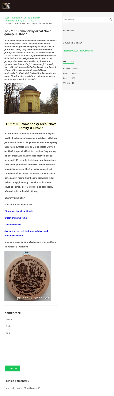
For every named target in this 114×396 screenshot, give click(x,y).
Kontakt (16, 17)
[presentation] (27, 358)
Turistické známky (31, 17)
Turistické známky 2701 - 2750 (19, 20)
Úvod (7, 17)
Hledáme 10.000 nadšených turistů (78, 50)
